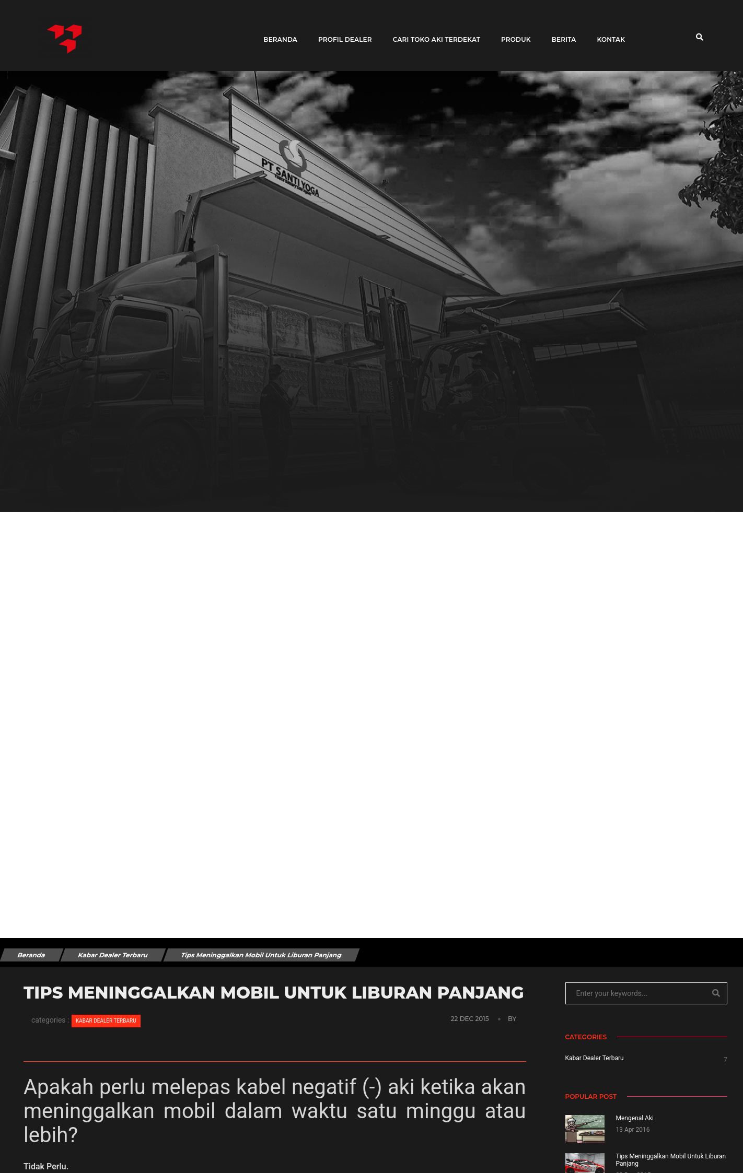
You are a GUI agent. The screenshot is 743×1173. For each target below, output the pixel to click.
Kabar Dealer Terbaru (113, 955)
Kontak (607, 33)
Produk (512, 33)
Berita (560, 33)
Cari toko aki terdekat (433, 33)
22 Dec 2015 (471, 1019)
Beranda (277, 33)
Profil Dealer (341, 33)
